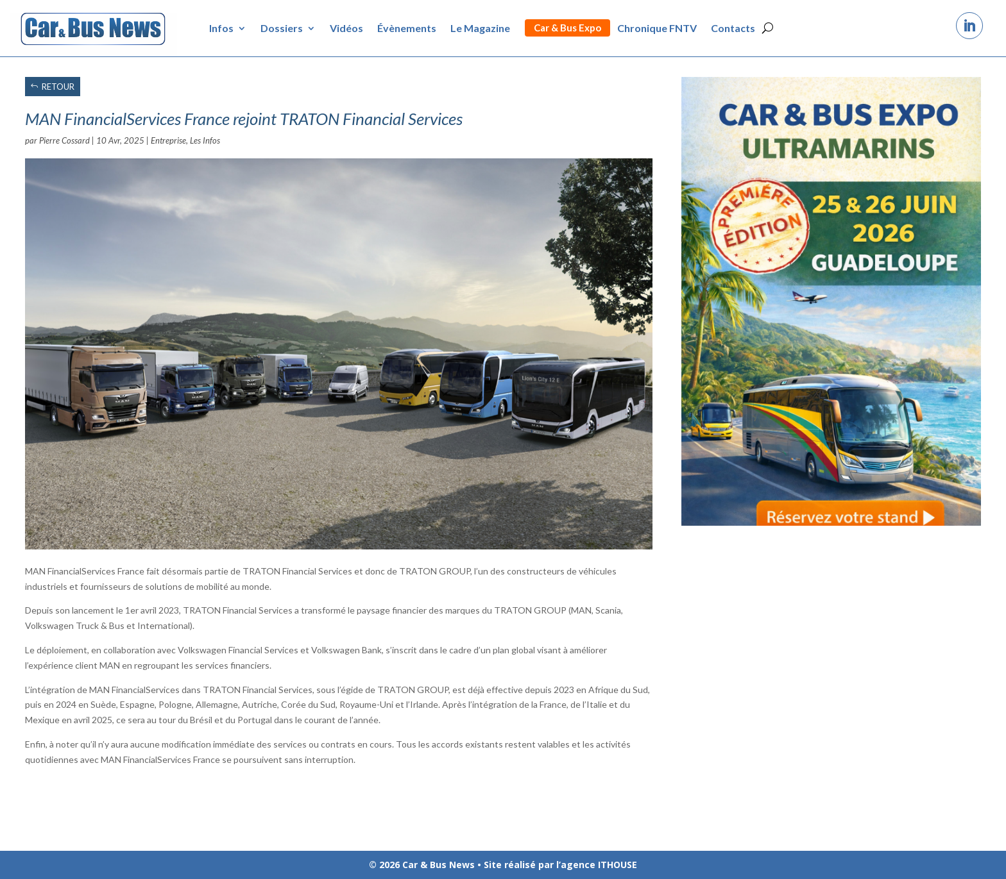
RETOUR (58, 86)
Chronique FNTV (657, 28)
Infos (221, 28)
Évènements (406, 28)
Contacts (733, 28)
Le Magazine (480, 28)
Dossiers (281, 28)
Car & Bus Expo (567, 27)
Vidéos (346, 28)
